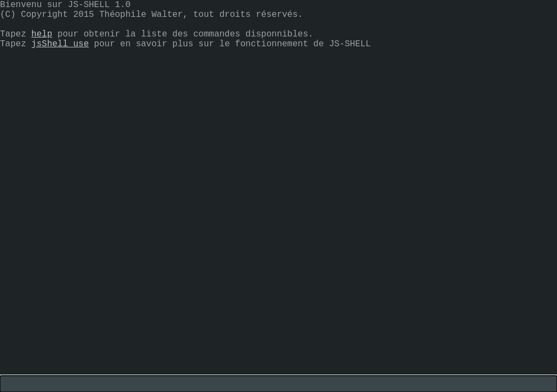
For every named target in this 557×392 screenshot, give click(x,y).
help (42, 34)
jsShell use (60, 44)
